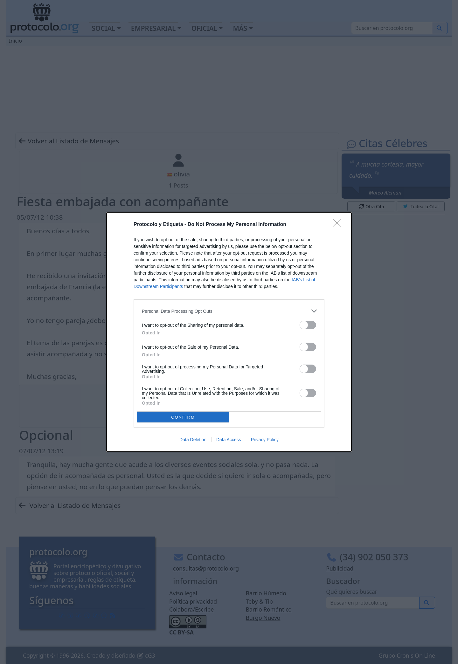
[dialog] (229, 332)
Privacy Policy (265, 439)
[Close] (339, 225)
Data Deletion (192, 439)
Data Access (228, 439)
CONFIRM (183, 417)
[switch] (308, 325)
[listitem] (229, 311)
